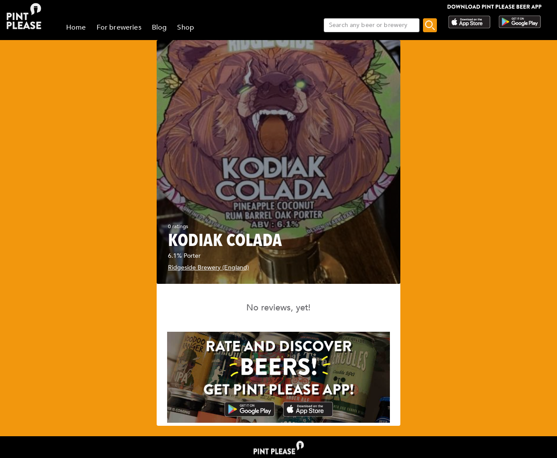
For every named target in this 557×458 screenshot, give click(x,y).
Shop (185, 27)
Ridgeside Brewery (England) (208, 267)
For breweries (119, 27)
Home (76, 27)
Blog (159, 27)
